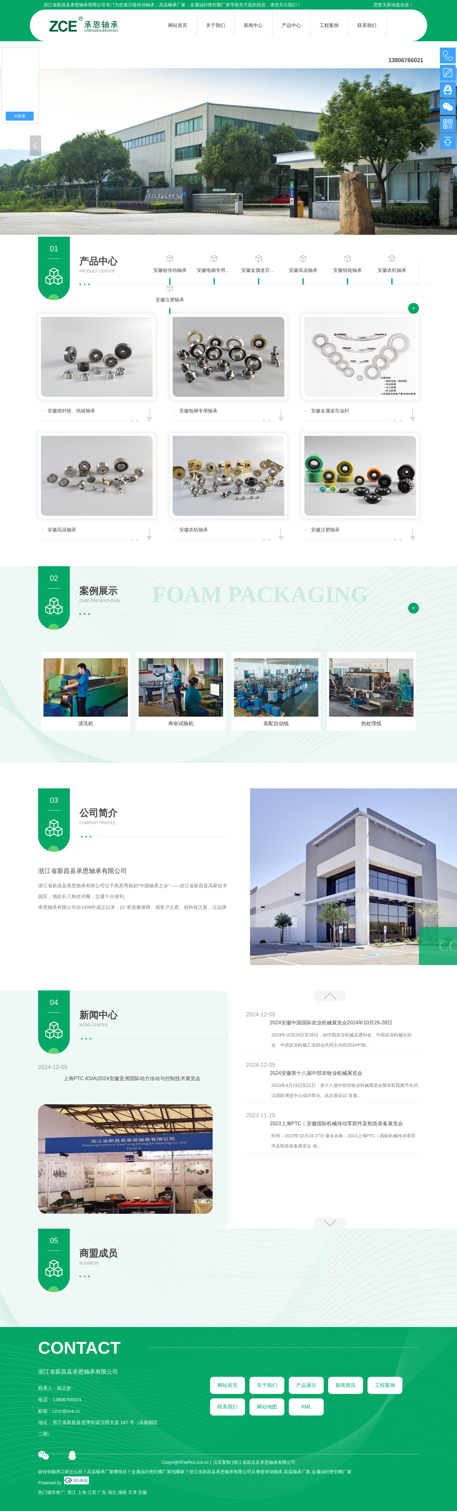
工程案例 (385, 1385)
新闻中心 (98, 1019)
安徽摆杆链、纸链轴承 (71, 410)
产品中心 (98, 265)
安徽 (142, 1492)
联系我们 (227, 1406)
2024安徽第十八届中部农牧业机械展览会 (316, 1073)
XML (306, 1406)
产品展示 (306, 1385)
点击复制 (222, 1462)
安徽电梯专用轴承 (214, 264)
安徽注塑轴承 (170, 293)
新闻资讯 (345, 1385)
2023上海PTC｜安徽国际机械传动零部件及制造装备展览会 (336, 1123)
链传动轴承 (143, 4)
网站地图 (267, 1406)
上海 (81, 1492)
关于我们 (267, 1385)
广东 (101, 1492)
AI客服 (19, 116)
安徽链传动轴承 (170, 264)
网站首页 (227, 1385)
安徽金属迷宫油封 (258, 264)
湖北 (112, 1492)
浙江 (71, 1492)
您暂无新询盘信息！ (394, 4)
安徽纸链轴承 (347, 264)
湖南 (122, 1492)
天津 (132, 1492)
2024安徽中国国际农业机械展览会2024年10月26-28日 (331, 1022)
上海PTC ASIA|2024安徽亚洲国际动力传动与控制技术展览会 (132, 1078)
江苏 (92, 1492)
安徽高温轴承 (303, 264)
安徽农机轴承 (392, 264)
